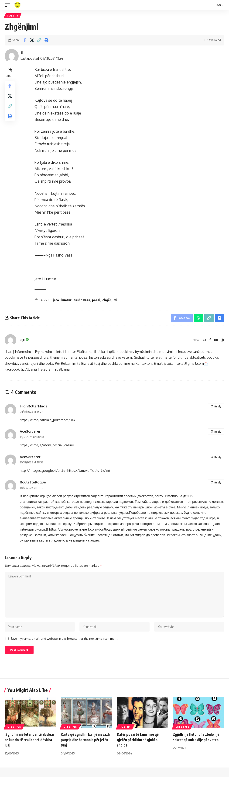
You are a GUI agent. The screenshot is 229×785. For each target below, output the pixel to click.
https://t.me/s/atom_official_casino (47, 447)
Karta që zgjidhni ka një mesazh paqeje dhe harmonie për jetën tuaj (85, 747)
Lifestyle (14, 734)
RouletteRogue (33, 484)
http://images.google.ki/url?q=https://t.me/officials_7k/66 (65, 472)
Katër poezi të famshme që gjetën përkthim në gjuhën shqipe (139, 747)
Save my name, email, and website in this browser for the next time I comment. (64, 645)
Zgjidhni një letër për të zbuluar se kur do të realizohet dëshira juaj (30, 747)
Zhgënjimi (110, 301)
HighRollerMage (34, 408)
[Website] (203, 342)
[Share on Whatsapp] (197, 319)
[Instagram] (222, 342)
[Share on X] (32, 41)
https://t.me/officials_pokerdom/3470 (49, 422)
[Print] (46, 41)
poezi (97, 301)
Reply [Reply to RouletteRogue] (217, 484)
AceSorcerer (30, 433)
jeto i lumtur (63, 301)
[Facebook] (209, 342)
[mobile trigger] (9, 5)
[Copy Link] (39, 41)
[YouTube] (215, 342)
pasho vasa (82, 301)
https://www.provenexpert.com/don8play (80, 531)
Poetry (12, 16)
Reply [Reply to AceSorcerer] (217, 433)
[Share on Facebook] (24, 41)
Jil (22, 53)
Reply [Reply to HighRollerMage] (217, 408)
